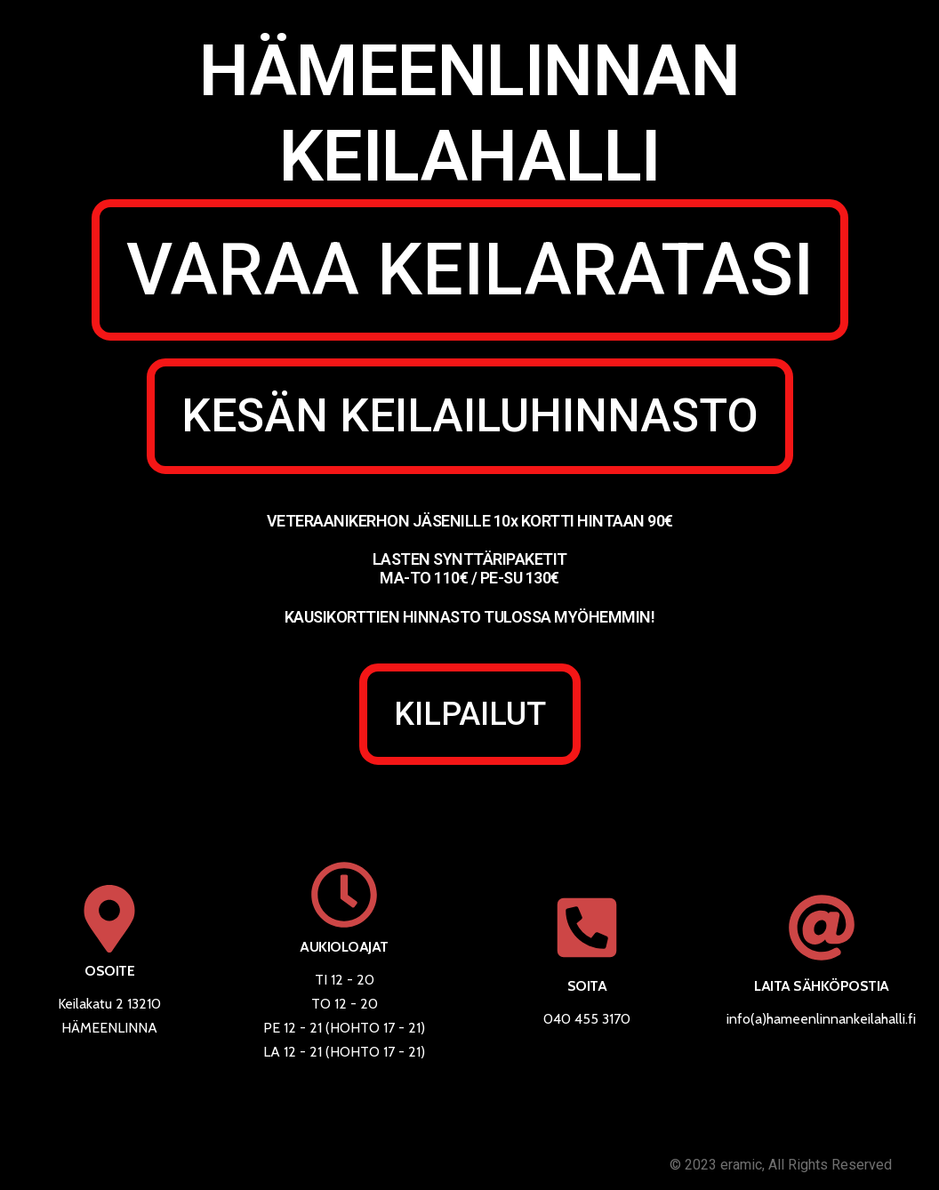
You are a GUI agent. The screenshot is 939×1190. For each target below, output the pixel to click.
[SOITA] (587, 927)
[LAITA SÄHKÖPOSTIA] (821, 927)
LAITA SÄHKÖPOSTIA (821, 985)
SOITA (587, 985)
